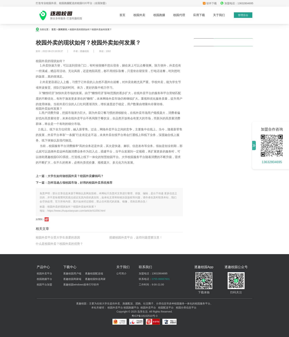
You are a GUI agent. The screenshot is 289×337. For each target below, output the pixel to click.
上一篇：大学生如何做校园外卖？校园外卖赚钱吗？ (70, 176)
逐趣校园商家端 (72, 279)
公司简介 (121, 273)
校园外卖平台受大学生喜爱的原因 (58, 237)
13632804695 (272, 162)
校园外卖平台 (44, 273)
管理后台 (243, 15)
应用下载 (199, 15)
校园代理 (179, 15)
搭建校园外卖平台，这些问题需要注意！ (135, 237)
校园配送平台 (166, 307)
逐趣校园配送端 (94, 273)
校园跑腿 (159, 15)
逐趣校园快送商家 (95, 279)
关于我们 (219, 15)
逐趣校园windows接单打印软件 (81, 284)
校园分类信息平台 (186, 307)
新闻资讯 (62, 29)
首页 (122, 15)
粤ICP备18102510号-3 (144, 315)
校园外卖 (139, 15)
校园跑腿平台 (44, 279)
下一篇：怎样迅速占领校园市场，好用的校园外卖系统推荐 (74, 182)
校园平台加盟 (44, 284)
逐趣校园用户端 (72, 273)
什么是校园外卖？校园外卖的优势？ (59, 243)
